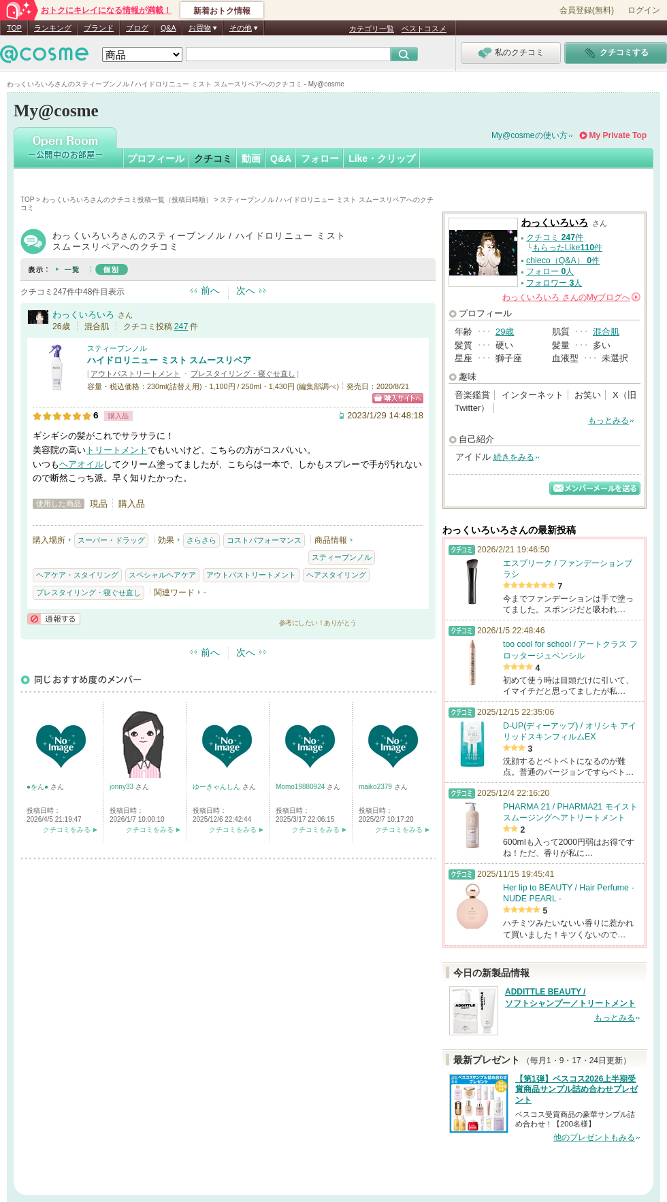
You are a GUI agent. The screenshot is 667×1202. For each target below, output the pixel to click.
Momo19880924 (301, 786)
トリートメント (117, 450)
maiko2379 (376, 786)
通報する (53, 618)
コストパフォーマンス (264, 540)
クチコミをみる (67, 829)
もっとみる (608, 420)
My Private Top (618, 135)
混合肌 (606, 332)
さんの (571, 297)
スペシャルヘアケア (162, 575)
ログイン (644, 10)
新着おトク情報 (221, 11)
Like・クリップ (381, 158)
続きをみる (513, 457)
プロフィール (155, 158)
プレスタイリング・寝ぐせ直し (243, 373)
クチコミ (213, 158)
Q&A (168, 28)
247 (181, 326)
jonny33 (122, 786)
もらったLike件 (567, 247)
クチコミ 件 (554, 237)
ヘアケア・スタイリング (77, 575)
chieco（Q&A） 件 (563, 260)
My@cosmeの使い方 (529, 135)
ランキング (52, 28)
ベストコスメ (424, 28)
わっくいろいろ (83, 315)
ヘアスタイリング (336, 575)
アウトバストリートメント (135, 373)
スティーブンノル (117, 348)
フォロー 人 (550, 271)
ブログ (137, 28)
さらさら (201, 540)
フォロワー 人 (554, 283)
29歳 (504, 332)
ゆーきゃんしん (217, 786)
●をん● (38, 786)
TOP (14, 28)
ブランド (99, 28)
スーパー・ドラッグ (111, 540)
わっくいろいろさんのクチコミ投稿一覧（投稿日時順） (127, 199)
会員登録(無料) (586, 10)
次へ (245, 290)
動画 (251, 158)
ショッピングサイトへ (397, 398)
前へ (210, 290)
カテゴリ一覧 (371, 28)
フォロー (320, 158)
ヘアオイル (81, 464)
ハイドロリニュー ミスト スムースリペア (169, 360)
